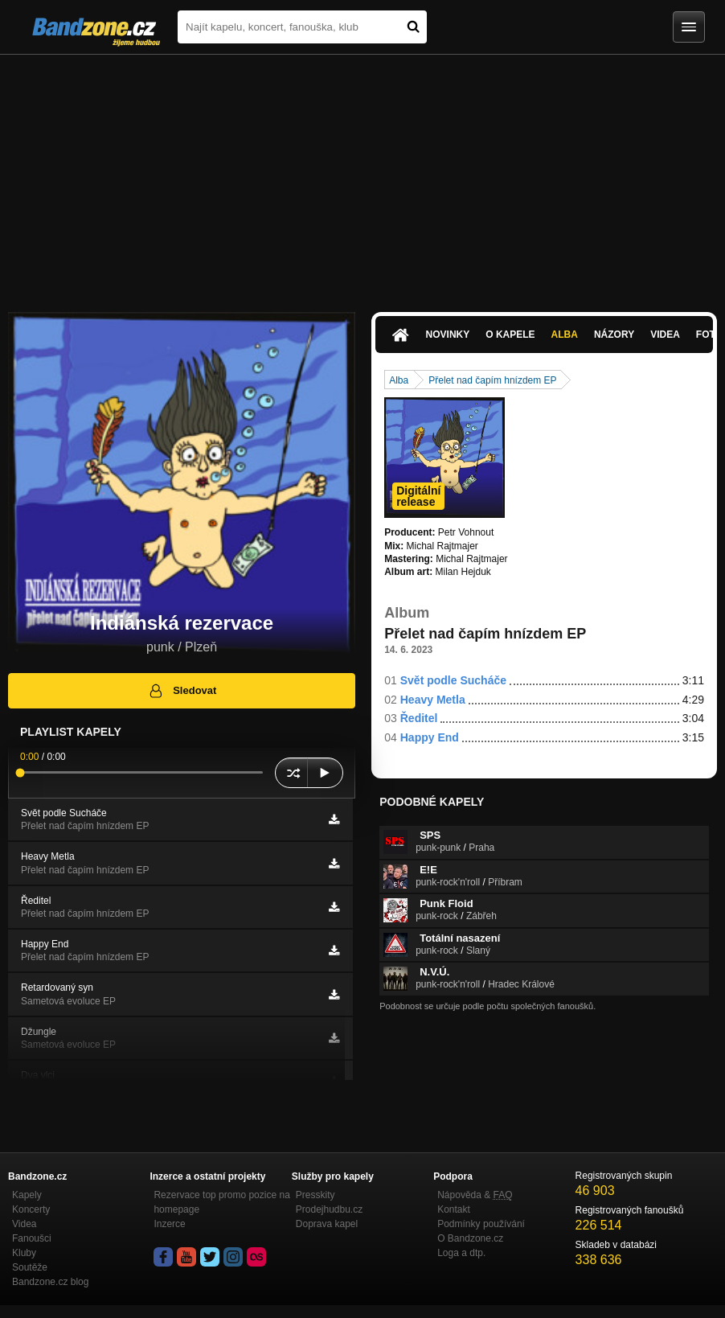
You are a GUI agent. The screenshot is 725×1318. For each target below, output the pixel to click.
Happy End (429, 737)
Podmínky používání (481, 1224)
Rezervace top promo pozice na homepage (221, 1202)
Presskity (315, 1195)
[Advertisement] (362, 175)
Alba (564, 334)
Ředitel (419, 718)
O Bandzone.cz (470, 1238)
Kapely (27, 1195)
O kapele (510, 334)
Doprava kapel (327, 1224)
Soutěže (29, 1267)
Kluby (24, 1252)
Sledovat (182, 691)
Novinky (448, 334)
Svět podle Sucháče (453, 680)
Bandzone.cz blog (50, 1281)
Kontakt (453, 1209)
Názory (614, 334)
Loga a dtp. (461, 1252)
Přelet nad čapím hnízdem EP (492, 380)
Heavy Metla (432, 699)
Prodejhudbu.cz (329, 1209)
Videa (665, 334)
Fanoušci (31, 1238)
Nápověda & (474, 1195)
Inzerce (169, 1224)
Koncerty (31, 1209)
